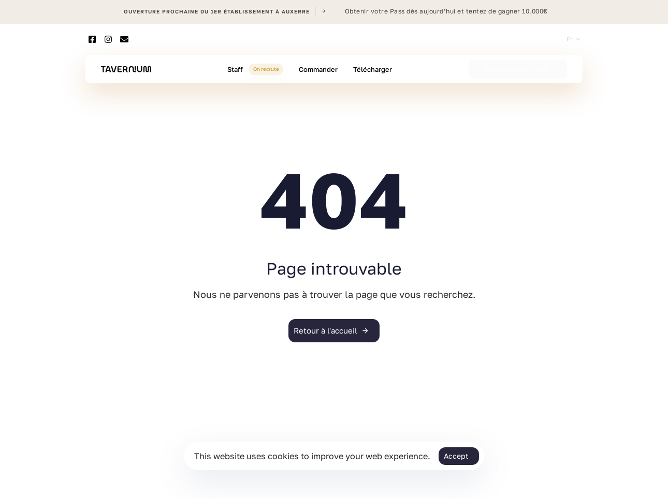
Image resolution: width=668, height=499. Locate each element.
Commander (318, 69)
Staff (255, 69)
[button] (573, 39)
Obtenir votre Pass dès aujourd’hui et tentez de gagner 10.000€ (446, 11)
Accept (456, 455)
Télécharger (372, 69)
